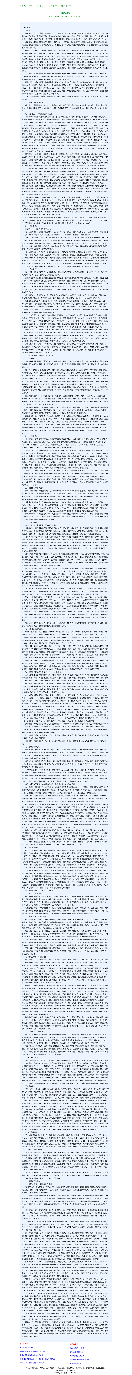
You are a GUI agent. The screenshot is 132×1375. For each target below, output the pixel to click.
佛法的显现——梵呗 (77, 1348)
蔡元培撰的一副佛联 (77, 1356)
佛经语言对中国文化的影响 (79, 1359)
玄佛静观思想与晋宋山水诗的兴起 (31, 1355)
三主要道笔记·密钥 (26, 1347)
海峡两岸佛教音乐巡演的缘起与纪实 (32, 1351)
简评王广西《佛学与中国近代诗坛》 (32, 1363)
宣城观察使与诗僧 (76, 1363)
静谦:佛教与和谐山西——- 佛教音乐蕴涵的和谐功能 (37, 1359)
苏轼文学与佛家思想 (77, 1352)
